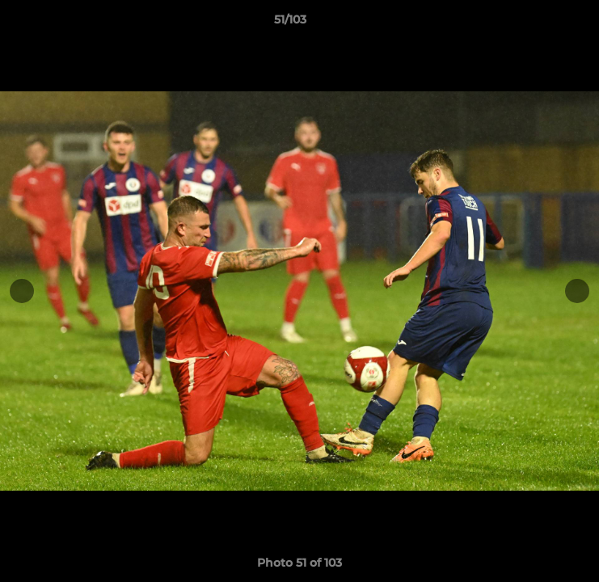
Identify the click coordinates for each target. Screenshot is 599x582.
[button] (540, 23)
